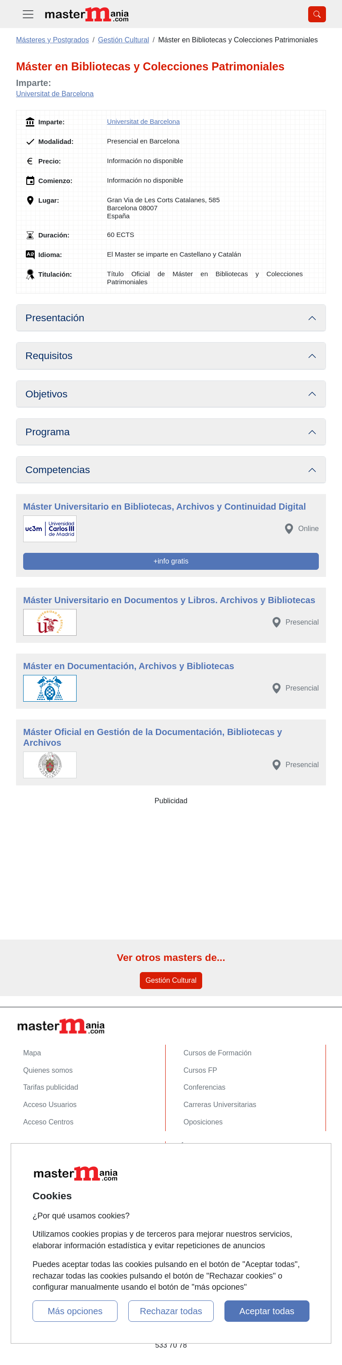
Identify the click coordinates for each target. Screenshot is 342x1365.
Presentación (54, 317)
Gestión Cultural (171, 980)
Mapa (32, 1053)
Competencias (57, 469)
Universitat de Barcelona (55, 94)
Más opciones (75, 1311)
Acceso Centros (48, 1122)
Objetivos (46, 394)
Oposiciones (203, 1122)
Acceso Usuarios (50, 1104)
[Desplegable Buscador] (317, 14)
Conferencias (204, 1087)
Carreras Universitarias (219, 1104)
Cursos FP (200, 1070)
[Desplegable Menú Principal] (28, 14)
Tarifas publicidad (50, 1087)
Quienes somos (48, 1070)
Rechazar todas (171, 1311)
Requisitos (49, 355)
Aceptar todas (267, 1311)
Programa (47, 431)
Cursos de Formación (217, 1053)
